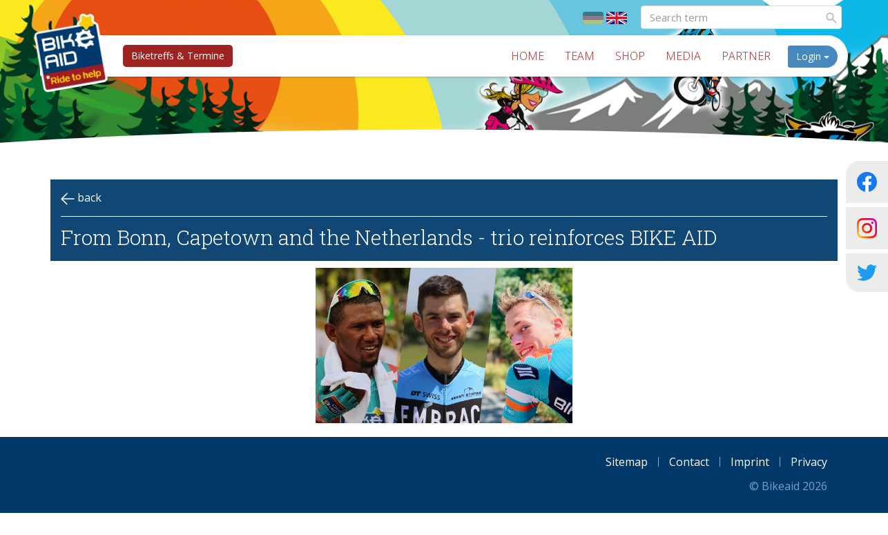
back (81, 198)
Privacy (809, 462)
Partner (750, 56)
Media (688, 56)
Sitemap (627, 462)
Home (532, 56)
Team (584, 56)
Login (817, 56)
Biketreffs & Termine (173, 55)
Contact (689, 462)
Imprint (750, 462)
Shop (635, 56)
